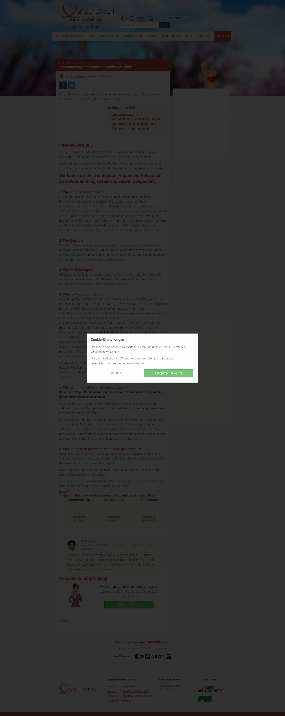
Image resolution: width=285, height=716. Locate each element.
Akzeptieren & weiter (168, 373)
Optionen (117, 372)
